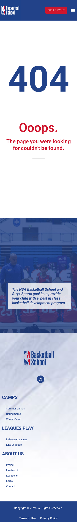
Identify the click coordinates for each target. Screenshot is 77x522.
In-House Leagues (17, 439)
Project (10, 464)
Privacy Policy (49, 518)
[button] (72, 10)
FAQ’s (9, 480)
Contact (10, 486)
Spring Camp (13, 413)
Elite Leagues (14, 444)
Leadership (12, 470)
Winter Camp (13, 419)
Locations (12, 475)
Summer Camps (15, 408)
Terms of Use (27, 518)
